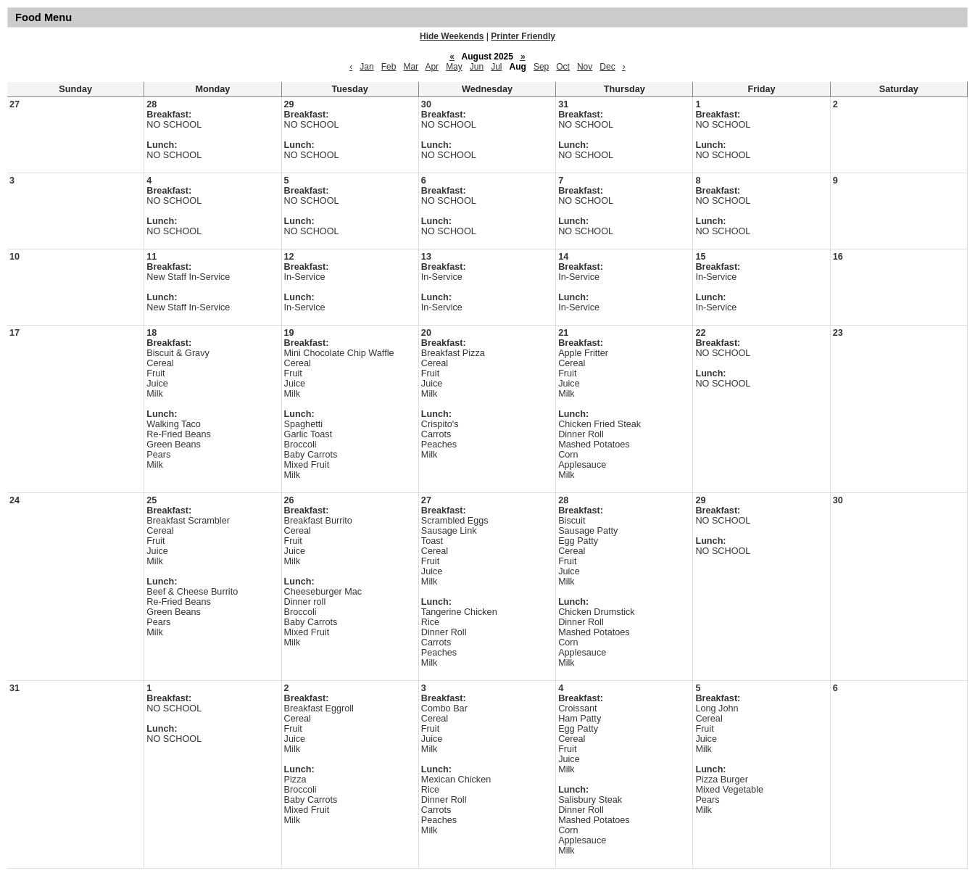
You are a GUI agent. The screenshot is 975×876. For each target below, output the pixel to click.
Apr (432, 67)
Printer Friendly (523, 36)
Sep (541, 67)
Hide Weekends (452, 36)
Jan (366, 67)
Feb (389, 67)
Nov (584, 67)
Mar (410, 67)
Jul (496, 67)
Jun (477, 67)
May (454, 67)
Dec (607, 67)
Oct (563, 67)
